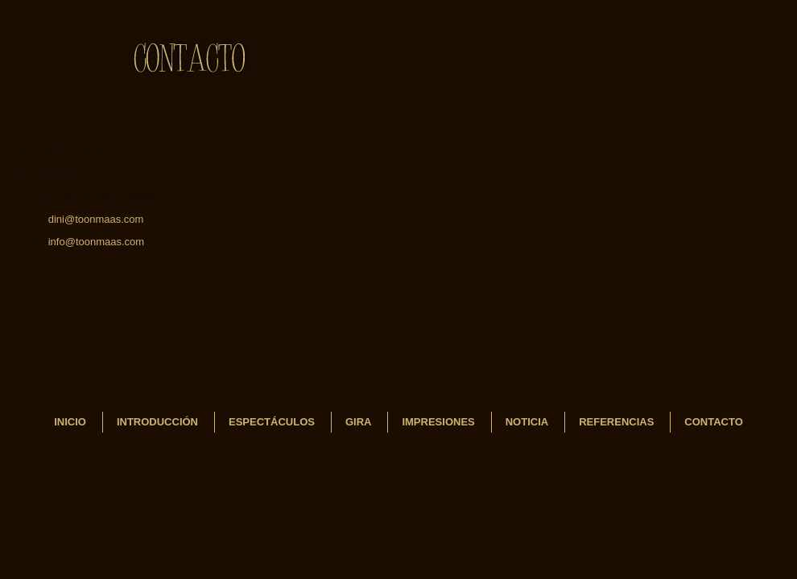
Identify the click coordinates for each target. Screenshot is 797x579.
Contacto (713, 422)
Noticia (527, 422)
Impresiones (438, 422)
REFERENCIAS (616, 422)
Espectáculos (272, 422)
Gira (358, 422)
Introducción (157, 422)
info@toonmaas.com (96, 242)
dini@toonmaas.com (96, 219)
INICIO (70, 422)
